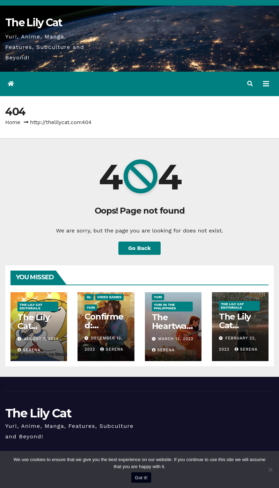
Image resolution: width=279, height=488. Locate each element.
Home (12, 122)
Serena (29, 350)
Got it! (141, 477)
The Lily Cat (33, 22)
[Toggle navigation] (266, 84)
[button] (250, 83)
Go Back (139, 248)
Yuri (91, 307)
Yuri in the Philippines (165, 306)
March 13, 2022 (175, 339)
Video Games (109, 297)
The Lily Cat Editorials (31, 306)
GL (89, 297)
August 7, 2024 (41, 339)
